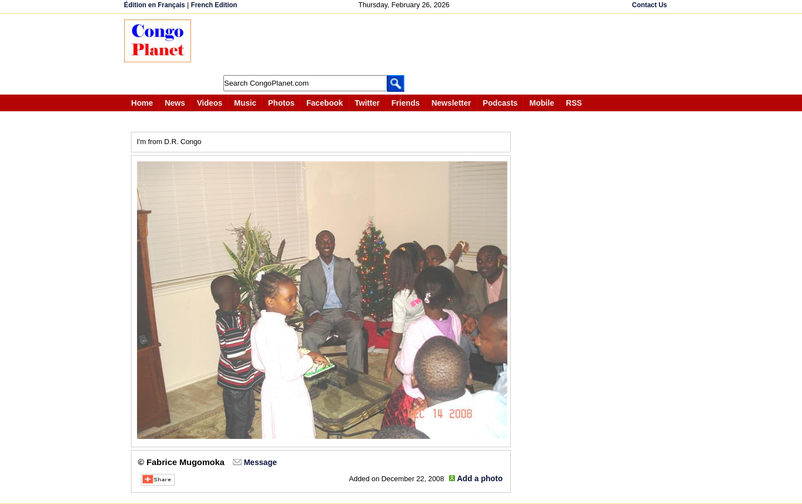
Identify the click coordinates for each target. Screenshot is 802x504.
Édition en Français (154, 5)
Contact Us (649, 5)
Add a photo (479, 478)
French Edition (214, 5)
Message (260, 462)
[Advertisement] (405, 44)
